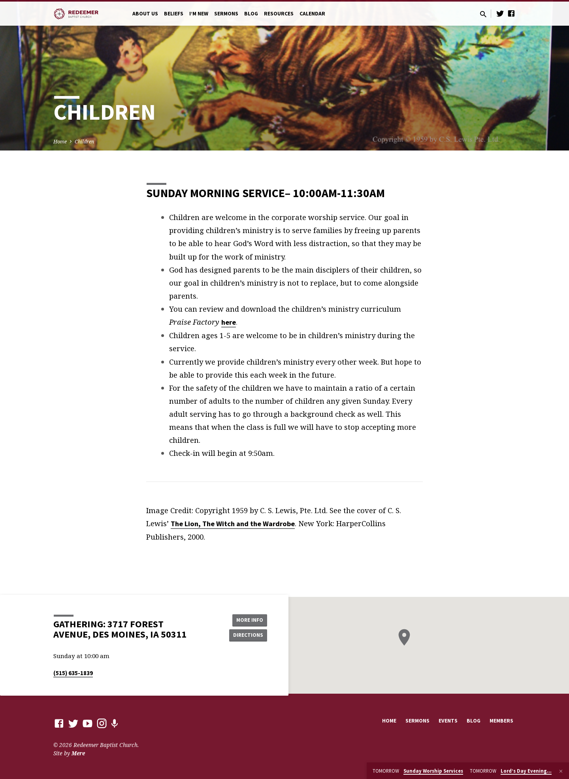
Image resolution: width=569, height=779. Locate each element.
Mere (78, 753)
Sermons (226, 13)
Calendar (312, 13)
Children (84, 141)
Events (448, 720)
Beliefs (173, 13)
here (228, 322)
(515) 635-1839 (73, 673)
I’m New (198, 13)
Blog (251, 13)
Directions (247, 635)
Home (60, 141)
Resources (279, 13)
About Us (145, 13)
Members (501, 720)
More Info (247, 619)
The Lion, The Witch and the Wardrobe (233, 523)
